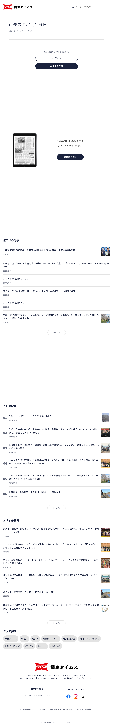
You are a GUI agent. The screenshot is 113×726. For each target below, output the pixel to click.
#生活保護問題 (69, 638)
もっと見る (57, 332)
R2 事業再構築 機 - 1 (85, 709)
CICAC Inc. (70, 723)
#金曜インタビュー (51, 638)
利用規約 (42, 709)
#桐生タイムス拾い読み (89, 638)
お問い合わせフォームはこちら (37, 695)
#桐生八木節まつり (13, 646)
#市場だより (55, 646)
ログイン (56, 58)
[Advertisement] (56, 100)
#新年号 (35, 638)
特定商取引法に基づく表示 (61, 709)
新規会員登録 (56, 66)
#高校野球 (29, 646)
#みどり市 (42, 646)
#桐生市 (24, 638)
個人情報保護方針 (26, 709)
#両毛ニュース (11, 638)
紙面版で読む (70, 157)
